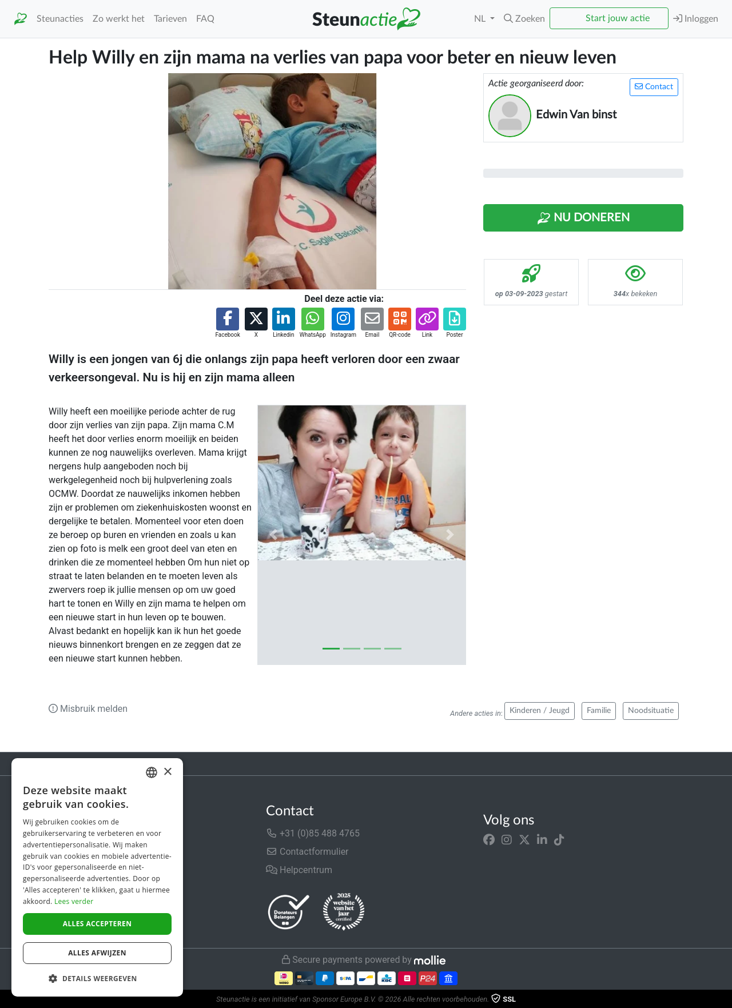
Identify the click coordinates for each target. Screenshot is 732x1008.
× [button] (167, 772)
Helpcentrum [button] (299, 869)
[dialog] (97, 877)
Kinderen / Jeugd (540, 711)
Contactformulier (307, 851)
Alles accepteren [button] (97, 924)
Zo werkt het (119, 18)
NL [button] (481, 18)
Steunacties (60, 18)
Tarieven (170, 18)
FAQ (205, 18)
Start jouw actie (618, 18)
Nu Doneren (583, 218)
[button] (524, 18)
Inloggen (695, 18)
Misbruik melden (88, 708)
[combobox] (151, 772)
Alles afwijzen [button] (97, 953)
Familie (599, 711)
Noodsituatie (651, 711)
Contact (654, 86)
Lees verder (74, 901)
